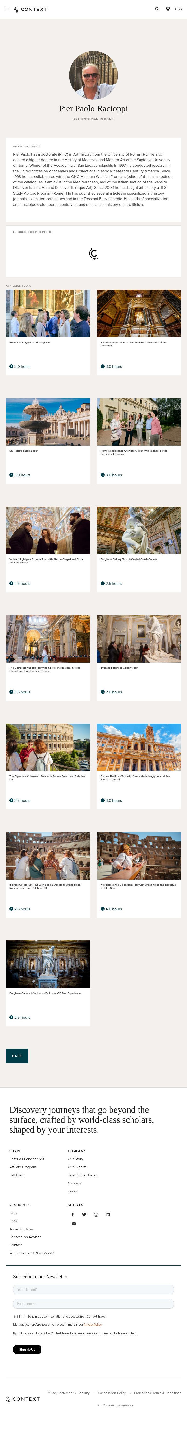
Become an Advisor (25, 1237)
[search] (157, 9)
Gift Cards (17, 1175)
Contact (15, 1245)
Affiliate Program (22, 1167)
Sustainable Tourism (84, 1175)
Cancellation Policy (112, 1393)
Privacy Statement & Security (68, 1393)
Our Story (75, 1159)
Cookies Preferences (118, 1405)
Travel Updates (21, 1229)
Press (72, 1191)
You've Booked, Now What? (31, 1253)
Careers (74, 1183)
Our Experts (77, 1167)
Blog (13, 1213)
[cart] (168, 9)
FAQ (13, 1221)
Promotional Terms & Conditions (157, 1393)
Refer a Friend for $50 (27, 1159)
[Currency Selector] (179, 9)
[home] (30, 9)
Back (17, 1056)
